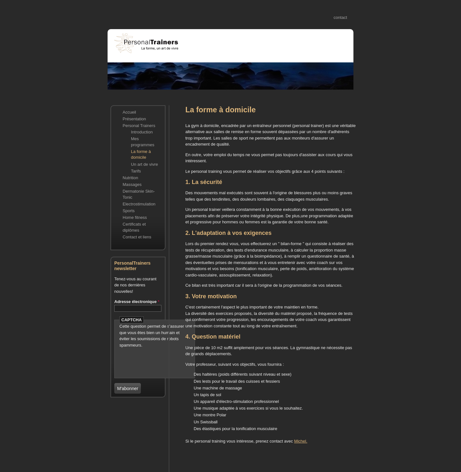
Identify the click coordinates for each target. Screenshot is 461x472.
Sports (129, 210)
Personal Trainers (139, 125)
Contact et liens (137, 237)
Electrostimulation (139, 204)
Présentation (134, 118)
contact (340, 17)
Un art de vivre (144, 164)
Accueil (129, 112)
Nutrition (130, 177)
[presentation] (156, 357)
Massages (132, 184)
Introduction (142, 132)
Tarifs (136, 171)
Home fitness (135, 217)
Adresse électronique (136, 301)
